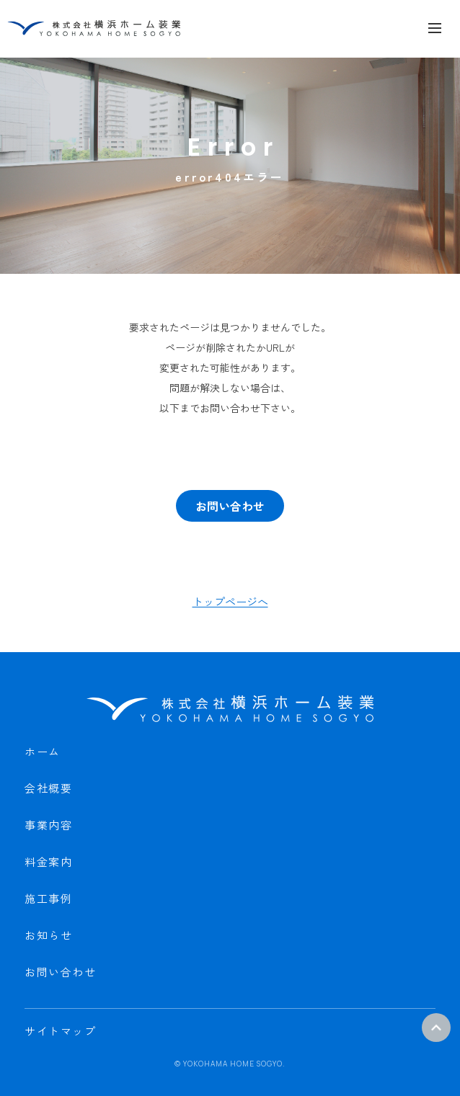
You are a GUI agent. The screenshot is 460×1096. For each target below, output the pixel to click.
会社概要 (48, 788)
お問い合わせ (230, 505)
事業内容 (48, 824)
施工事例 (48, 898)
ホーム (43, 751)
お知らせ (48, 935)
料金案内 (48, 861)
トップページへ (230, 601)
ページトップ (436, 1027)
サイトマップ (60, 1030)
